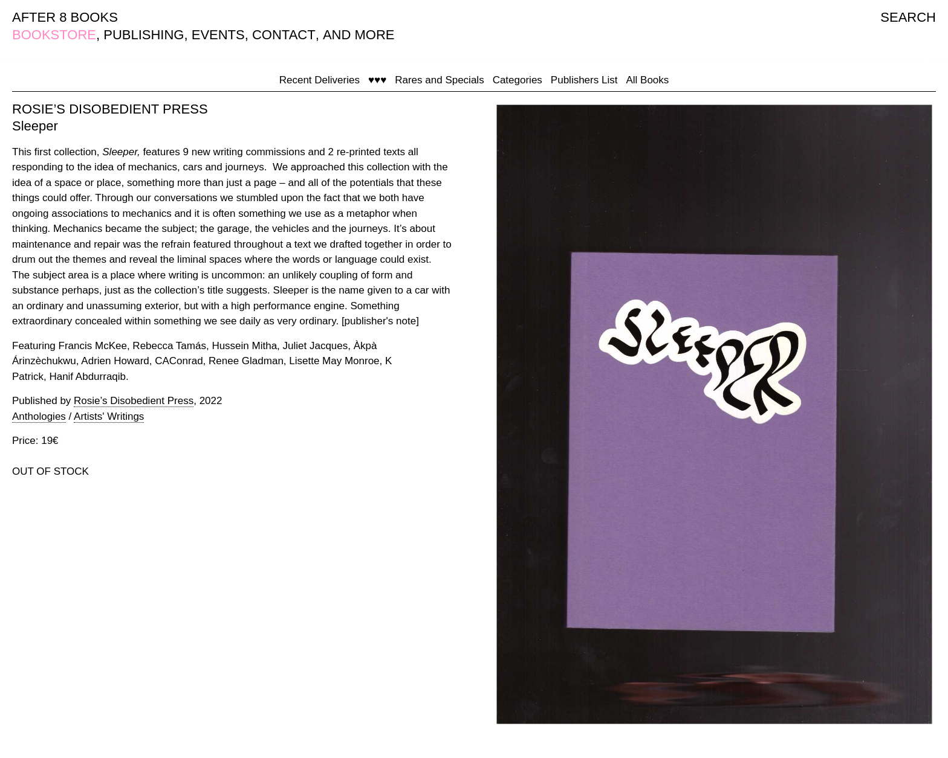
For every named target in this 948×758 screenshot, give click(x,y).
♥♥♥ (377, 80)
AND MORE (359, 34)
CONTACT (284, 34)
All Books (647, 80)
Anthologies (39, 416)
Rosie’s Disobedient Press (133, 400)
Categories (517, 80)
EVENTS (218, 34)
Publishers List (584, 80)
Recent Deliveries (319, 80)
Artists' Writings (109, 416)
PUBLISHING (143, 34)
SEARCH (908, 17)
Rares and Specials (439, 80)
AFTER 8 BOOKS (65, 17)
